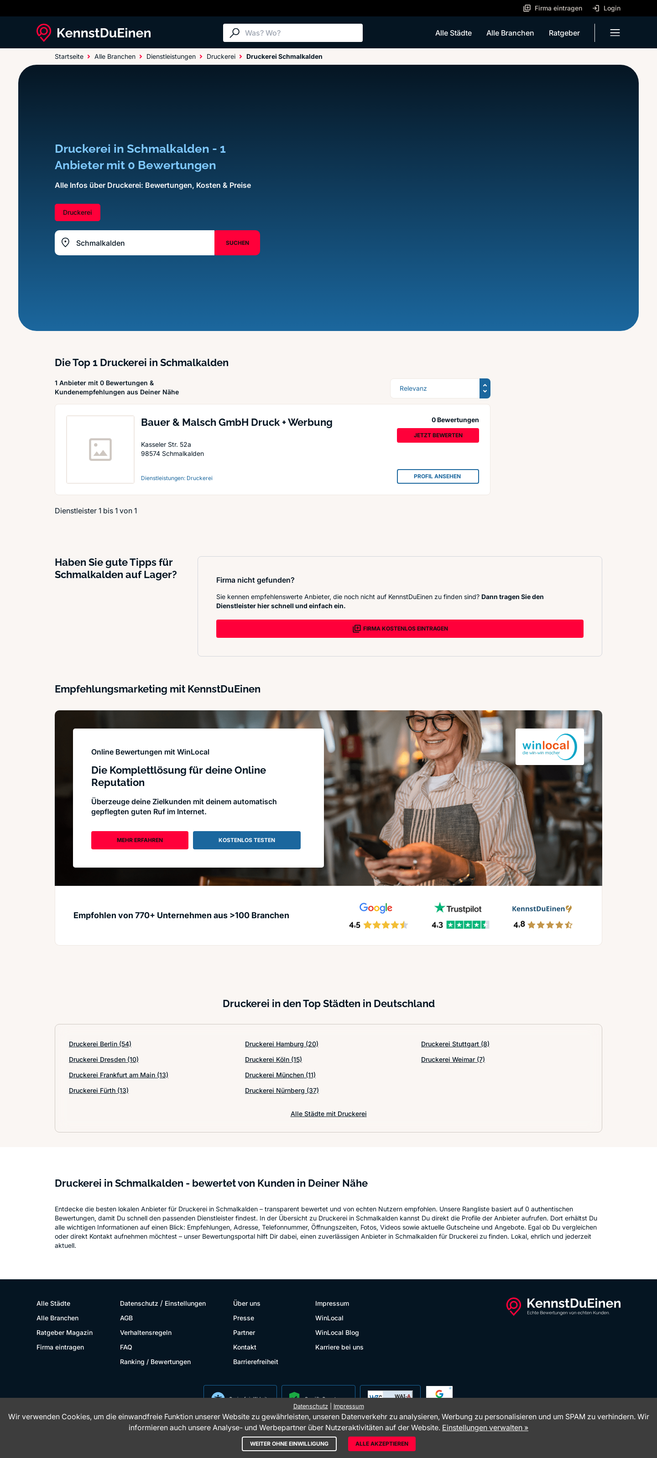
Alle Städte (453, 32)
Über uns (247, 1303)
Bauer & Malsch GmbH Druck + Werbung (237, 422)
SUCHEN (237, 242)
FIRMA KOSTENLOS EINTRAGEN (400, 628)
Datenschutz (139, 1303)
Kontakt (244, 1347)
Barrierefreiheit (255, 1361)
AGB (126, 1318)
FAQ (126, 1347)
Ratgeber (564, 32)
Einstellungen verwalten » (485, 1427)
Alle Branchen (510, 32)
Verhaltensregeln (146, 1332)
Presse (243, 1318)
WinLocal (329, 1318)
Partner (244, 1332)
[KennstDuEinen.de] (93, 33)
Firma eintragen (60, 1347)
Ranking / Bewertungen (155, 1361)
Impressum (332, 1303)
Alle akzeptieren (381, 1443)
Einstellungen (185, 1303)
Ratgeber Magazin (64, 1332)
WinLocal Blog (337, 1332)
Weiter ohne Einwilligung (289, 1443)
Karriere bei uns (339, 1347)
